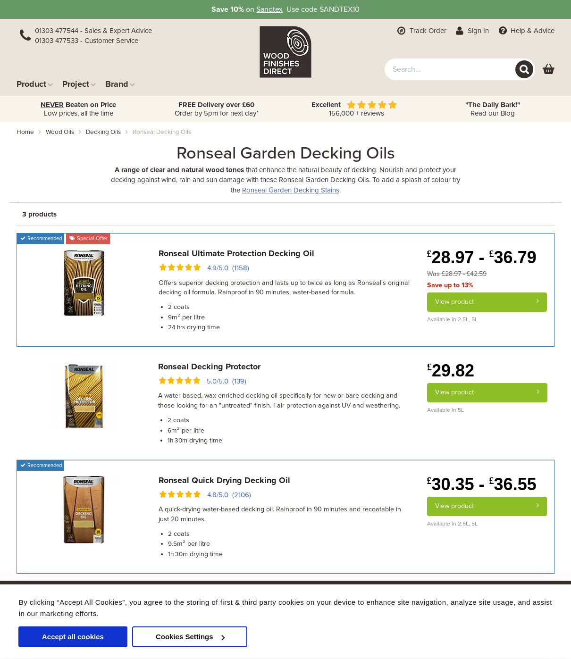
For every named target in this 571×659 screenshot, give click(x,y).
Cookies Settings (190, 637)
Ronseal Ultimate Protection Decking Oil (236, 253)
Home (25, 132)
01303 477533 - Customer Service (86, 40)
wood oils (60, 132)
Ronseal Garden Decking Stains (290, 190)
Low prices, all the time (78, 108)
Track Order (420, 30)
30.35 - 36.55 (482, 484)
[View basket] (548, 69)
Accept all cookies (73, 637)
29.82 (450, 370)
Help (525, 30)
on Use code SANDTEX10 (285, 9)
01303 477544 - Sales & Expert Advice (93, 30)
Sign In (471, 30)
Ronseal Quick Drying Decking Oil (224, 480)
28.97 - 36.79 (482, 257)
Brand (120, 84)
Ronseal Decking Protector (209, 366)
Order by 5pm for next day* (217, 108)
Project (79, 84)
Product (35, 84)
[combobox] (460, 69)
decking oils (103, 132)
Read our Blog (492, 108)
